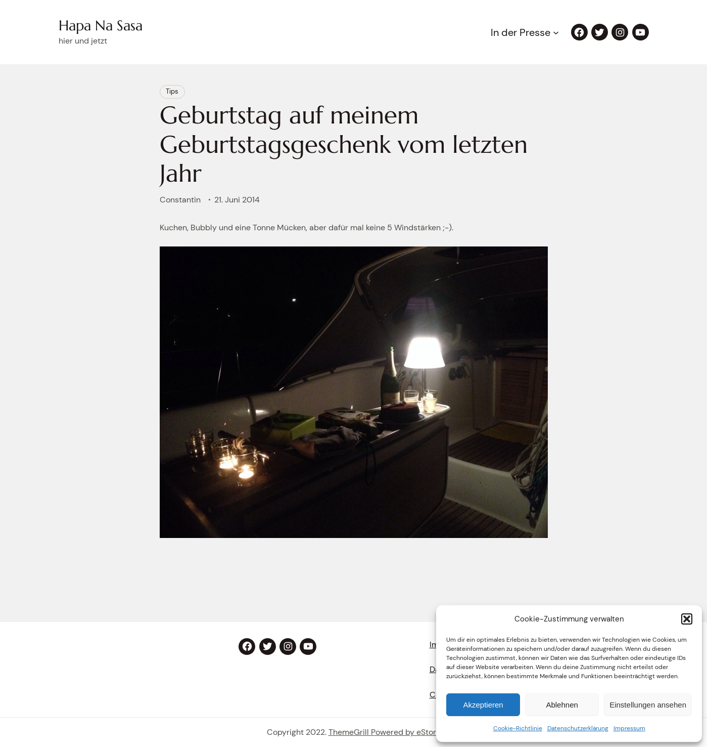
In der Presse (520, 32)
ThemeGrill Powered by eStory (384, 732)
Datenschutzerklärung (577, 728)
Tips (172, 91)
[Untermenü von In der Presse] (556, 32)
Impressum (629, 728)
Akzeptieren (483, 704)
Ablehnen (562, 704)
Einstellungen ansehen (647, 704)
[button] (687, 619)
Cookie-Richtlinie (517, 728)
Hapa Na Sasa (101, 25)
